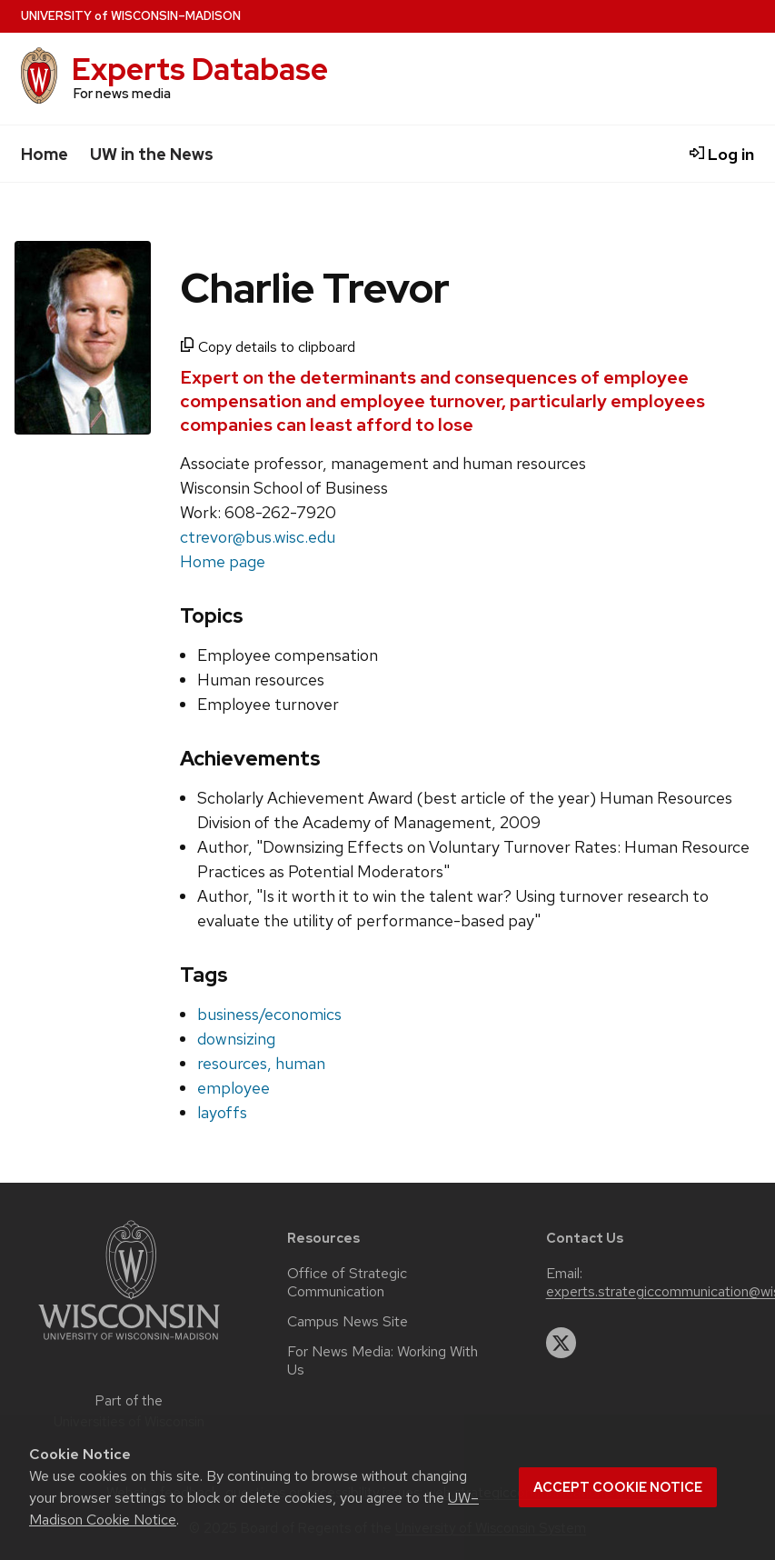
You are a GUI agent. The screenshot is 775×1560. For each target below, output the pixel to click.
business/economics (269, 1014)
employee (233, 1087)
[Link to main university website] (129, 1343)
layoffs (222, 1112)
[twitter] (561, 1342)
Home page (222, 561)
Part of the (129, 1411)
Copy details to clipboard (267, 346)
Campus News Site (347, 1322)
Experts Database (200, 69)
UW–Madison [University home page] (131, 16)
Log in (722, 154)
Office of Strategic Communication (347, 1283)
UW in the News (152, 154)
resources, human (261, 1063)
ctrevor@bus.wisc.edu (257, 536)
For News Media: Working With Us (382, 1361)
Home (44, 154)
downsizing (236, 1038)
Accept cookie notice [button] (617, 1487)
